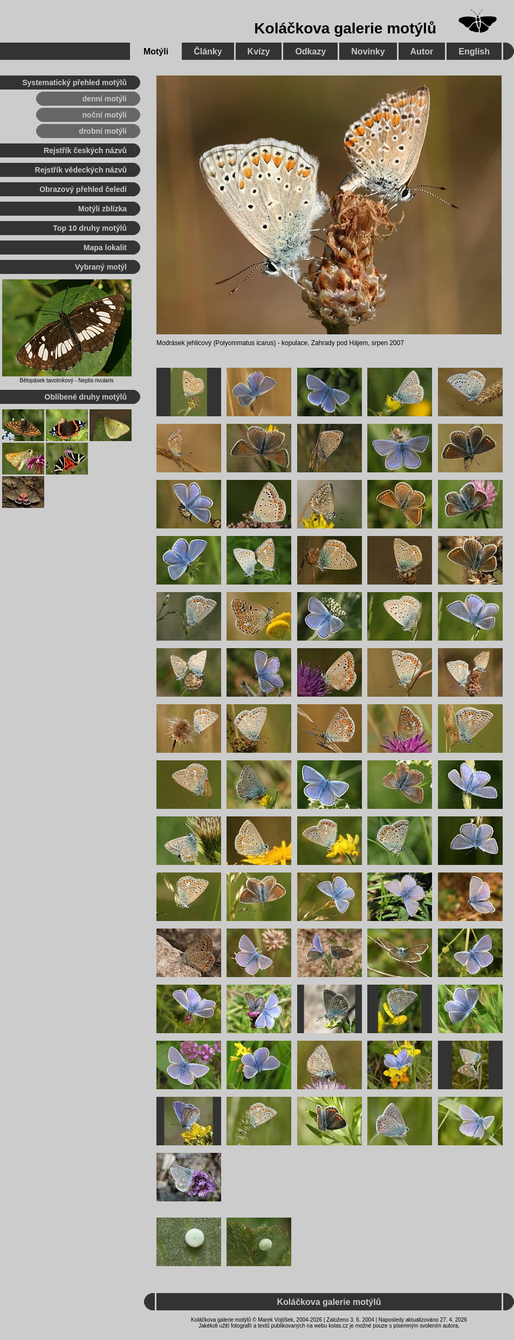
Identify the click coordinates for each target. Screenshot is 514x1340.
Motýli (155, 51)
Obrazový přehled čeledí (83, 189)
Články (208, 51)
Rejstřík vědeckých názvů (81, 170)
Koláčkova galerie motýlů (345, 28)
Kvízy (259, 51)
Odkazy (310, 51)
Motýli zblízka (102, 208)
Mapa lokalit (105, 247)
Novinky (368, 51)
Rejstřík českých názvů (85, 150)
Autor (422, 51)
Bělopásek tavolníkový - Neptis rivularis (67, 380)
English (474, 51)
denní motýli (105, 98)
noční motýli (105, 115)
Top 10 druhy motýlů (90, 228)
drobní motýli (103, 131)
